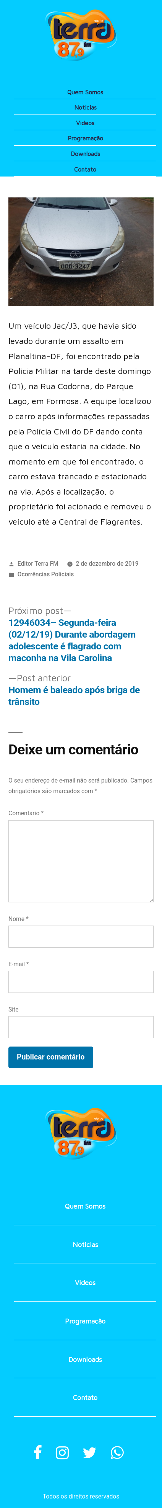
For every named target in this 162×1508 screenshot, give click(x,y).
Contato (85, 169)
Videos (85, 122)
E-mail (18, 964)
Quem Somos (85, 92)
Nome (18, 919)
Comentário (26, 813)
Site (13, 1009)
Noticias (85, 107)
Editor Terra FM (38, 563)
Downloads (85, 153)
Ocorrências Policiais (46, 574)
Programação (85, 138)
